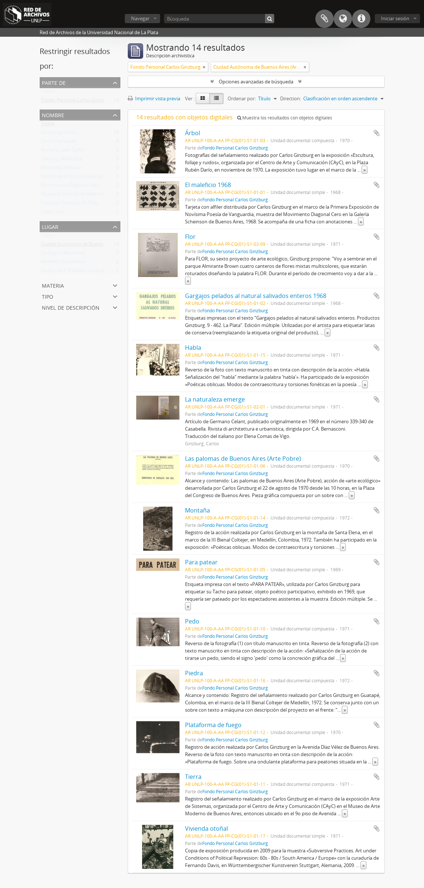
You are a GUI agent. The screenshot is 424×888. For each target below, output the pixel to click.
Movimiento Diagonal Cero (70, 186)
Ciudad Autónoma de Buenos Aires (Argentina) (91, 245)
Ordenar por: (242, 98)
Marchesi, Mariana (61, 169)
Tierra (193, 777)
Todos (48, 92)
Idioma (343, 19)
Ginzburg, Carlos (59, 133)
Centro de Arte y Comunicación (75, 178)
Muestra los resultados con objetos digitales (284, 118)
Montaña (197, 510)
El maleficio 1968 (208, 185)
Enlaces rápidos (361, 19)
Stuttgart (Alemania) (63, 254)
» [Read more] (364, 169)
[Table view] (216, 98)
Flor (190, 237)
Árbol (192, 133)
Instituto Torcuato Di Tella (69, 204)
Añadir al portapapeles (376, 133)
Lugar (50, 226)
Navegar (140, 18)
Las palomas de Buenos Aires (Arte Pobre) (243, 458)
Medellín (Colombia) (63, 263)
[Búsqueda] (219, 18)
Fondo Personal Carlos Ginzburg (76, 101)
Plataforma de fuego (213, 725)
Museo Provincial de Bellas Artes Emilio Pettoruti (93, 195)
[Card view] (203, 98)
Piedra (194, 673)
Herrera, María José (62, 160)
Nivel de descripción (70, 307)
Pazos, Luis (53, 213)
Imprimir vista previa (154, 98)
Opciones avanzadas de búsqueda (256, 81)
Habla (193, 348)
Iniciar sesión (395, 18)
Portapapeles (324, 19)
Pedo (192, 621)
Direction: (290, 98)
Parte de (54, 82)
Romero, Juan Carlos (63, 151)
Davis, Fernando (58, 142)
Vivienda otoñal (206, 828)
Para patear (201, 562)
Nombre (53, 114)
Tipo (47, 296)
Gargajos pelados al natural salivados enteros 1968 (255, 296)
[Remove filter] (204, 67)
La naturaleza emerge (215, 399)
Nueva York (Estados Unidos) (72, 272)
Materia (53, 285)
